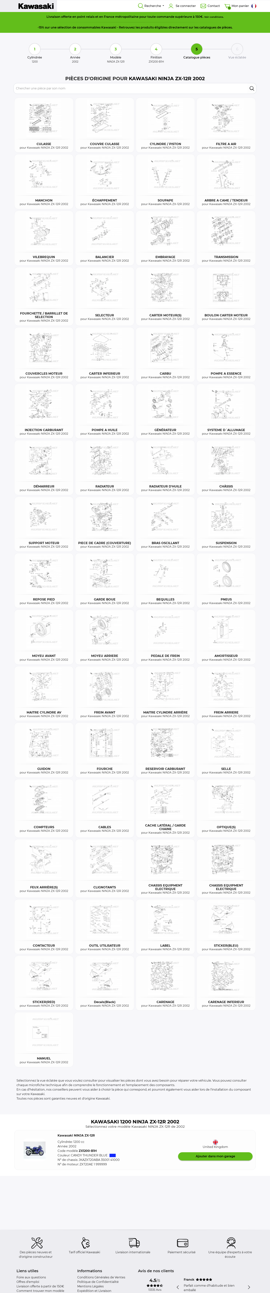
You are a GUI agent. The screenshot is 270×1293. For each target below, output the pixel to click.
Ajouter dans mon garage (215, 1156)
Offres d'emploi (27, 1282)
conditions (216, 16)
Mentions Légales (90, 1286)
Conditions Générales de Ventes (101, 1277)
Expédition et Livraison (94, 1291)
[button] (34, 1150)
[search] (251, 88)
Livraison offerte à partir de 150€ (40, 1286)
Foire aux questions (31, 1277)
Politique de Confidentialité (98, 1282)
